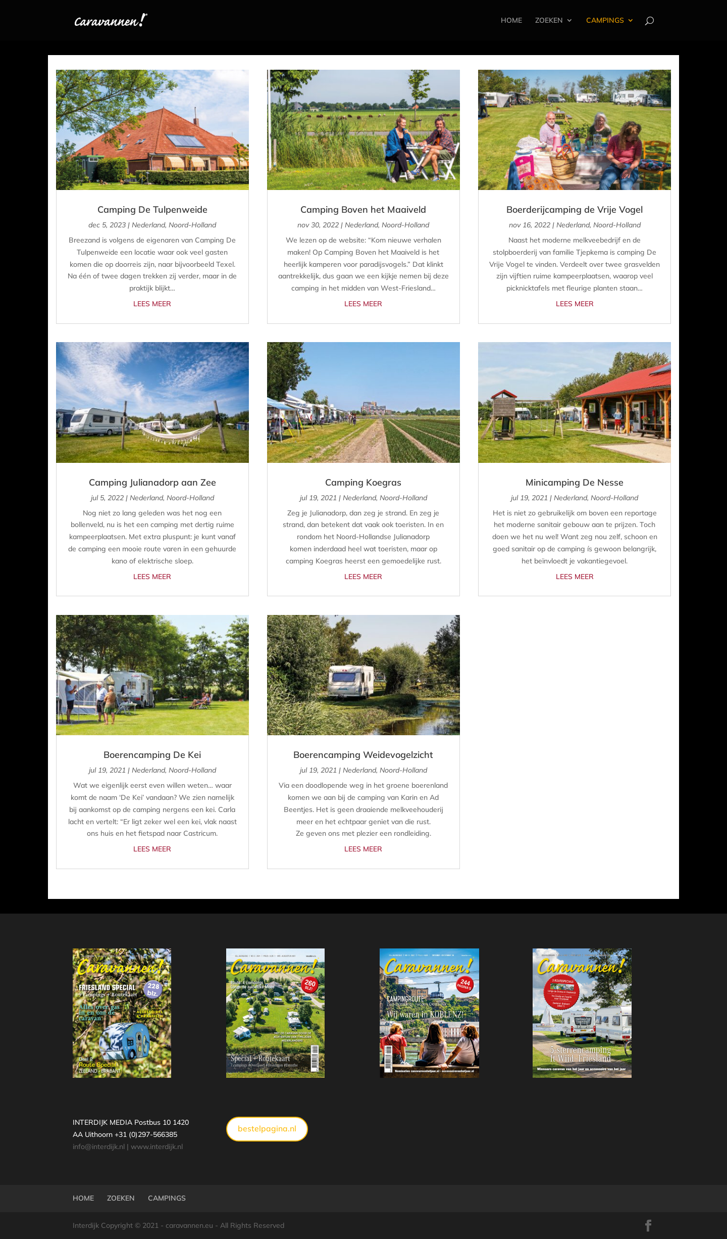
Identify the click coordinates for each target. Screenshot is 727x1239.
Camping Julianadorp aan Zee (152, 482)
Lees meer (152, 303)
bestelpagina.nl (267, 1128)
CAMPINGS (605, 21)
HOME (511, 21)
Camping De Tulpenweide (152, 209)
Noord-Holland (192, 224)
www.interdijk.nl (157, 1146)
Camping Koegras (363, 482)
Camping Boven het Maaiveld (363, 209)
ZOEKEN (549, 21)
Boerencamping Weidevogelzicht (363, 754)
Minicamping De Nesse (575, 482)
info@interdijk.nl (99, 1146)
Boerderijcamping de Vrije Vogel (574, 209)
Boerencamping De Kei (152, 754)
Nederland (148, 224)
